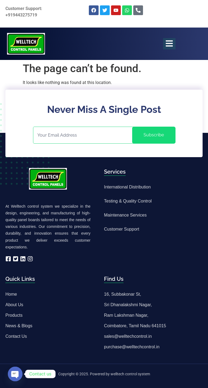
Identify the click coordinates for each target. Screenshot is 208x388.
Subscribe (154, 134)
